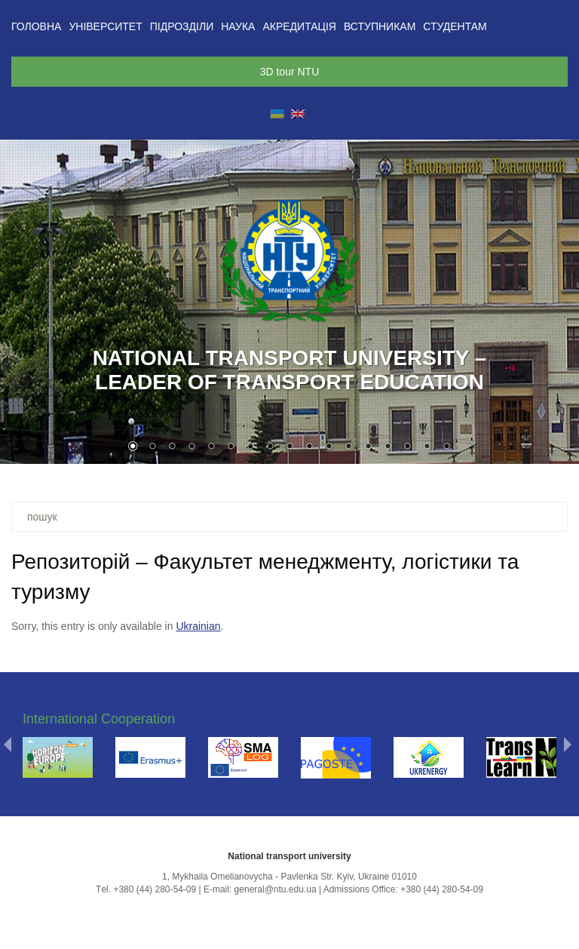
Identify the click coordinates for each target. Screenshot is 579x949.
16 (426, 447)
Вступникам (379, 26)
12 (348, 447)
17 (446, 447)
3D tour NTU (290, 72)
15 (407, 447)
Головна (36, 26)
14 (387, 447)
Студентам (454, 26)
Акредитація (299, 26)
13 (368, 447)
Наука (238, 26)
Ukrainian (198, 626)
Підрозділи (181, 26)
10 (309, 447)
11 (328, 447)
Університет (105, 26)
